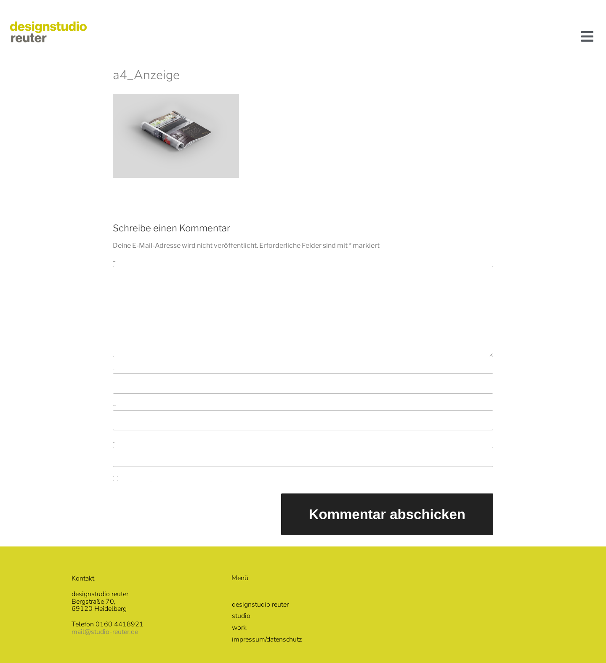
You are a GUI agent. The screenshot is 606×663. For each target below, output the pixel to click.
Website (113, 442)
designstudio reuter (260, 604)
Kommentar (114, 261)
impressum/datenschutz (267, 639)
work (239, 627)
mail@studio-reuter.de (105, 631)
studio (241, 616)
